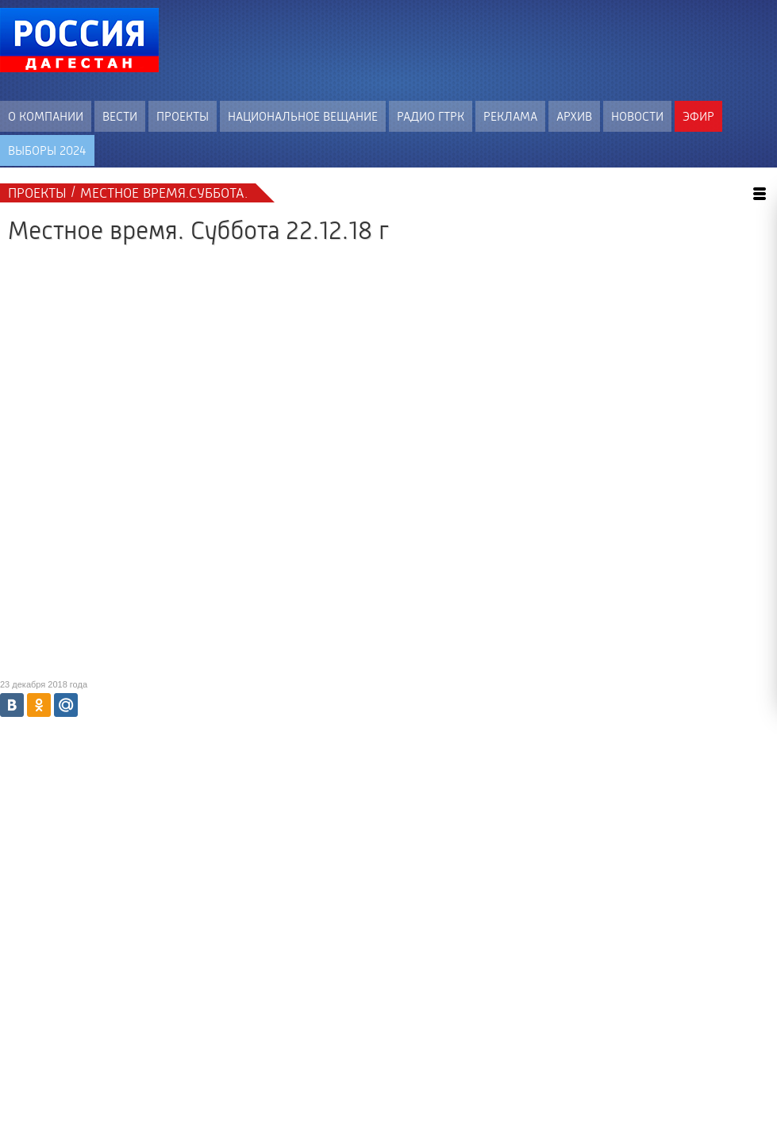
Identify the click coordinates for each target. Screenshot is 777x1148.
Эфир (698, 116)
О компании (45, 116)
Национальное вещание (303, 116)
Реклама (510, 116)
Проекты (182, 116)
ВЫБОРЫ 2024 (47, 150)
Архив (574, 116)
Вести (119, 116)
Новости (637, 116)
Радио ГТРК (430, 116)
